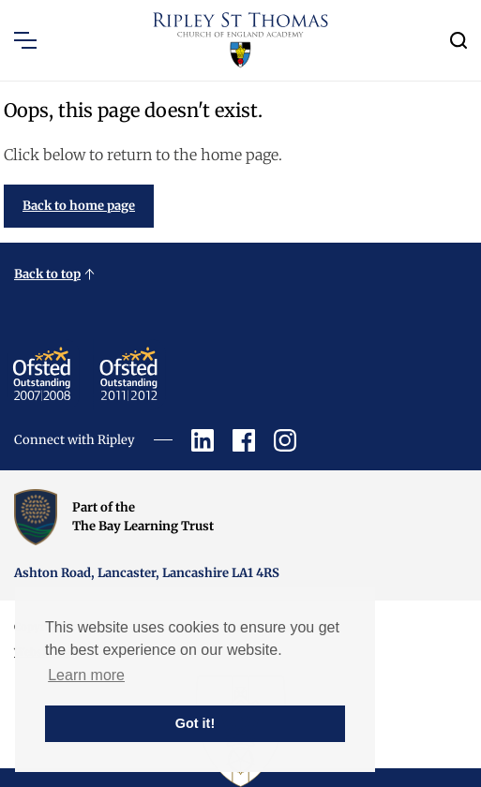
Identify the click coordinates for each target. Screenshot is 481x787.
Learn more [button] (86, 675)
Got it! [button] (195, 723)
